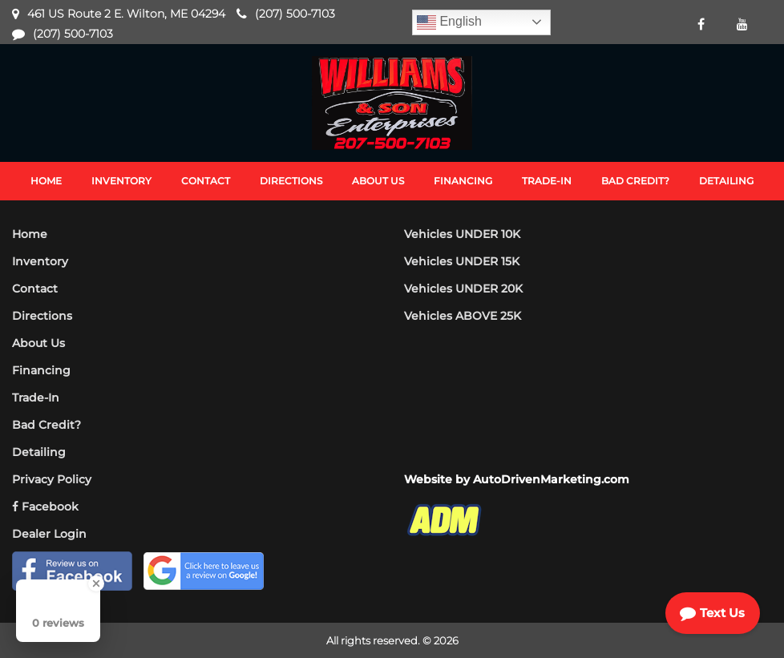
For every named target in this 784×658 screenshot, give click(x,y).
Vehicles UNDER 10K (462, 234)
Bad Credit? (46, 425)
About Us (38, 343)
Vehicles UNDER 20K (463, 288)
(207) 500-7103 (295, 13)
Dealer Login (49, 534)
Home (29, 234)
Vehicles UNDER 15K (461, 261)
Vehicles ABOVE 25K (462, 316)
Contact (35, 288)
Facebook (45, 506)
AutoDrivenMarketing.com (551, 479)
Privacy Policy (51, 479)
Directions (42, 316)
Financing (41, 370)
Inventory (40, 261)
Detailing (39, 452)
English (449, 22)
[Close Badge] (96, 583)
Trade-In (35, 397)
